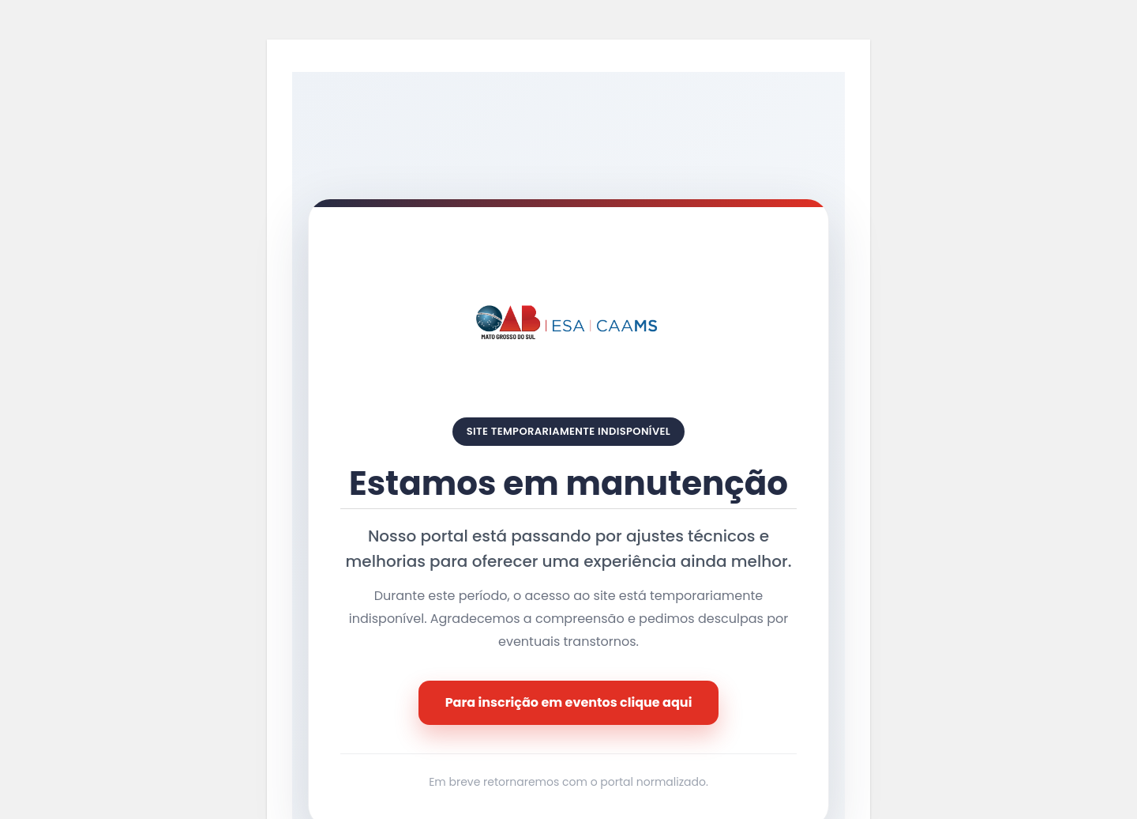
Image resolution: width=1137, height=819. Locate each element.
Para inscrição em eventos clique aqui (568, 702)
